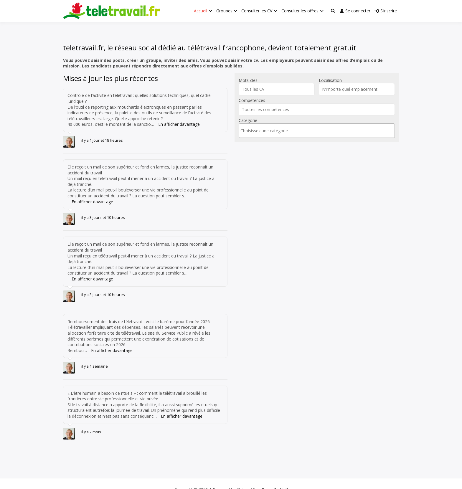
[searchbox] (316, 130)
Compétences (252, 100)
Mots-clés (248, 80)
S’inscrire (385, 11)
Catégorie (248, 120)
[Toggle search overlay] (333, 11)
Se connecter (355, 11)
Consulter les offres (300, 11)
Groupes (224, 11)
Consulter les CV (256, 11)
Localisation (330, 80)
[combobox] (317, 130)
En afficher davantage (179, 124)
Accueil (200, 11)
